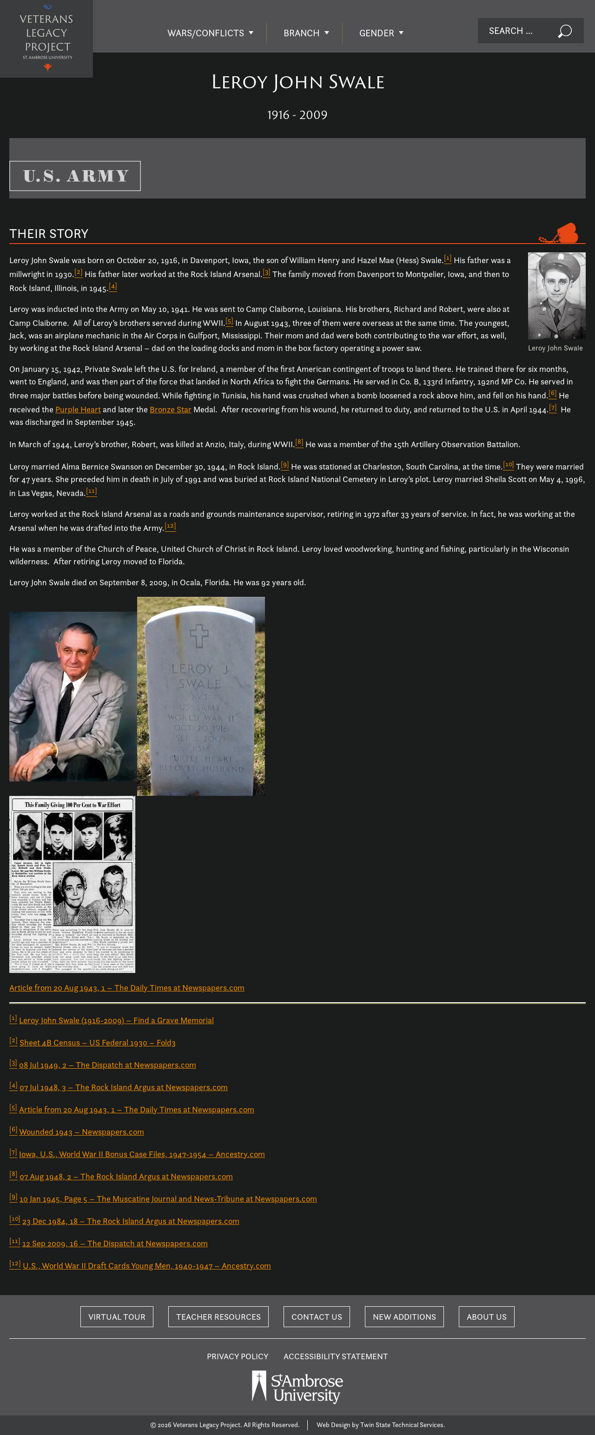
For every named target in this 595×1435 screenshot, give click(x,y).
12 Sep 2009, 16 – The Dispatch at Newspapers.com (115, 1243)
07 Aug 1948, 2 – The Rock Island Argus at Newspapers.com (126, 1176)
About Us (487, 1317)
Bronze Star (171, 409)
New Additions (404, 1317)
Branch (302, 33)
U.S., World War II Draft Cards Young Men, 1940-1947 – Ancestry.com (147, 1265)
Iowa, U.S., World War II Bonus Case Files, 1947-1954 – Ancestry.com (142, 1154)
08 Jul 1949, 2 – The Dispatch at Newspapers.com (107, 1065)
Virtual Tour (116, 1317)
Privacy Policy (238, 1356)
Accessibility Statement (336, 1356)
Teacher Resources (218, 1317)
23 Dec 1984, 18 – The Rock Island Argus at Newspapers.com (130, 1221)
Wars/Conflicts (205, 33)
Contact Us (316, 1317)
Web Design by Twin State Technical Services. (381, 1425)
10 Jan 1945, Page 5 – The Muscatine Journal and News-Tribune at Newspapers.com (168, 1199)
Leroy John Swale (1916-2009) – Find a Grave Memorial (116, 1020)
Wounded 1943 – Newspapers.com (81, 1132)
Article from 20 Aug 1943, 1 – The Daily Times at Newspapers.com (127, 987)
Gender (376, 33)
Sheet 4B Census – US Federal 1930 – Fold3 (98, 1042)
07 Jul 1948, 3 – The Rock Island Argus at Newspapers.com (124, 1087)
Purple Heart (78, 409)
